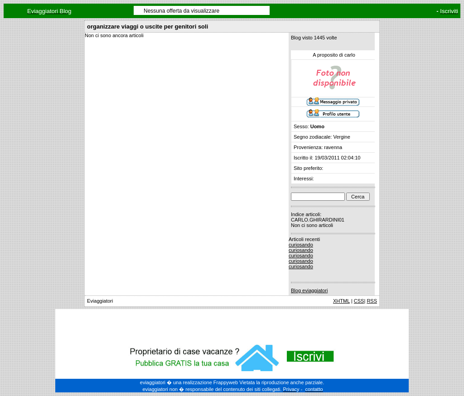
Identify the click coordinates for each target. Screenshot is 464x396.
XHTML (341, 301)
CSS (359, 301)
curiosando (301, 244)
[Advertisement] (232, 324)
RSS (372, 301)
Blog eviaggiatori (309, 290)
